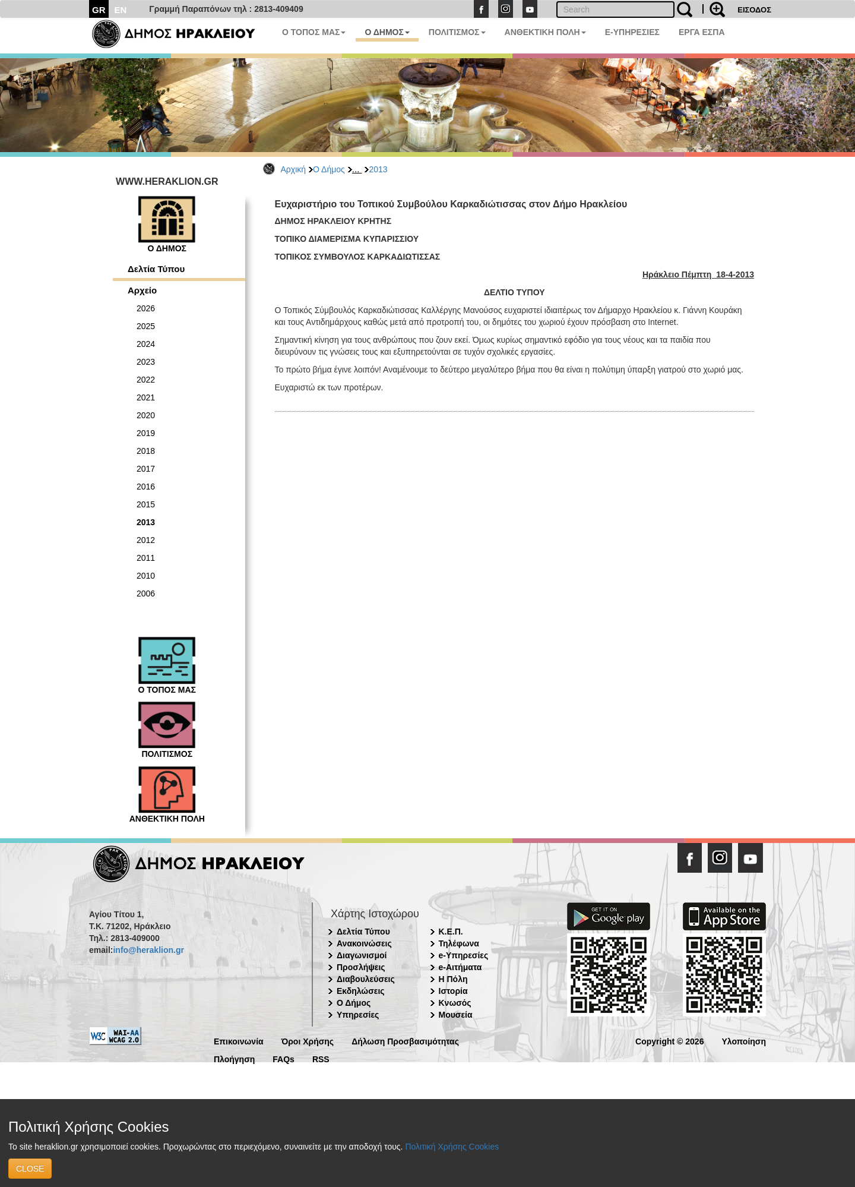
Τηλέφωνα (459, 943)
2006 (146, 593)
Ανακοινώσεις (364, 943)
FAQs (283, 1058)
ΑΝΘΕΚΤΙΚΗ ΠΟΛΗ (545, 32)
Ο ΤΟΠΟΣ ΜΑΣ (314, 32)
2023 (146, 362)
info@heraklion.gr (148, 950)
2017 (146, 468)
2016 (146, 486)
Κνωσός (455, 1003)
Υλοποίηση (743, 1040)
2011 (146, 558)
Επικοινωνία (239, 1040)
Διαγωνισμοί (362, 955)
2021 (146, 397)
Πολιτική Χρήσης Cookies (452, 1146)
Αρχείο (142, 290)
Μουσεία (456, 1014)
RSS (321, 1058)
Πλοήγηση (234, 1058)
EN (121, 10)
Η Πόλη (453, 979)
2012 (146, 540)
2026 (146, 308)
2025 (146, 326)
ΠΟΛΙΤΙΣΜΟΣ (457, 32)
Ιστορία (453, 991)
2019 (146, 433)
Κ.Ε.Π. (451, 931)
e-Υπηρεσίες (464, 955)
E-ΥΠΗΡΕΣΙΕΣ (632, 32)
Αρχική (293, 169)
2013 (378, 169)
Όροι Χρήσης (307, 1040)
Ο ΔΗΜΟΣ (387, 32)
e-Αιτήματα (460, 967)
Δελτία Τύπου (156, 269)
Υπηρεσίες (358, 1014)
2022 (146, 379)
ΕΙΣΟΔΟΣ (754, 9)
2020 (146, 415)
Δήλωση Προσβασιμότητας (405, 1040)
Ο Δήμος (329, 169)
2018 (146, 451)
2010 (146, 575)
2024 (146, 344)
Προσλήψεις (361, 967)
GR (99, 10)
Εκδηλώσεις (361, 991)
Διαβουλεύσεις (366, 979)
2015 (146, 504)
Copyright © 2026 (669, 1040)
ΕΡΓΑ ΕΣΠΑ (702, 32)
